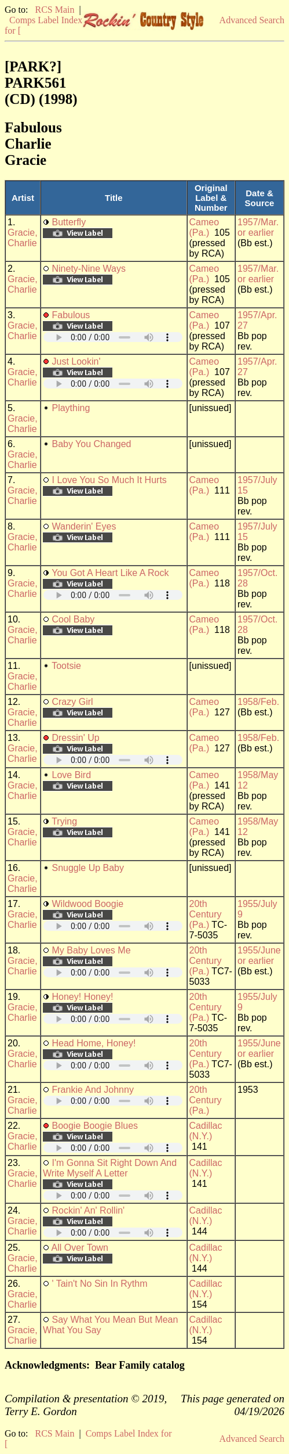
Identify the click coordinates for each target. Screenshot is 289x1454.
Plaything (71, 408)
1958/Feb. (258, 702)
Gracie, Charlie (23, 238)
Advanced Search (252, 20)
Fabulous (71, 315)
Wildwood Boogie (87, 904)
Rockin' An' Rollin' (88, 1210)
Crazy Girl (72, 702)
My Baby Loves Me (91, 950)
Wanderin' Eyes (84, 526)
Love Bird (71, 775)
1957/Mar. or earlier (258, 227)
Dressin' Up (75, 738)
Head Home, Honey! (94, 1043)
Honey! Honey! (82, 997)
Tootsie (66, 666)
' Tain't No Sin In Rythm (99, 1284)
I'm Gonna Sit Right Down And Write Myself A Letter (110, 1168)
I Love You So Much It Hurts (109, 480)
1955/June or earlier (259, 955)
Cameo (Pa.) (204, 227)
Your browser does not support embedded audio (112, 337)
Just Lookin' (76, 361)
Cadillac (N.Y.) (205, 1131)
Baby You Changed (91, 444)
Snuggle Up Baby (88, 868)
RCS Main (54, 10)
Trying (64, 821)
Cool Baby (73, 619)
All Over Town (80, 1248)
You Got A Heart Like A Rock (110, 573)
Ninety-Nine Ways (88, 268)
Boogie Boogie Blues (95, 1126)
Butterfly (69, 222)
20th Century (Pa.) (205, 914)
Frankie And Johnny (92, 1090)
